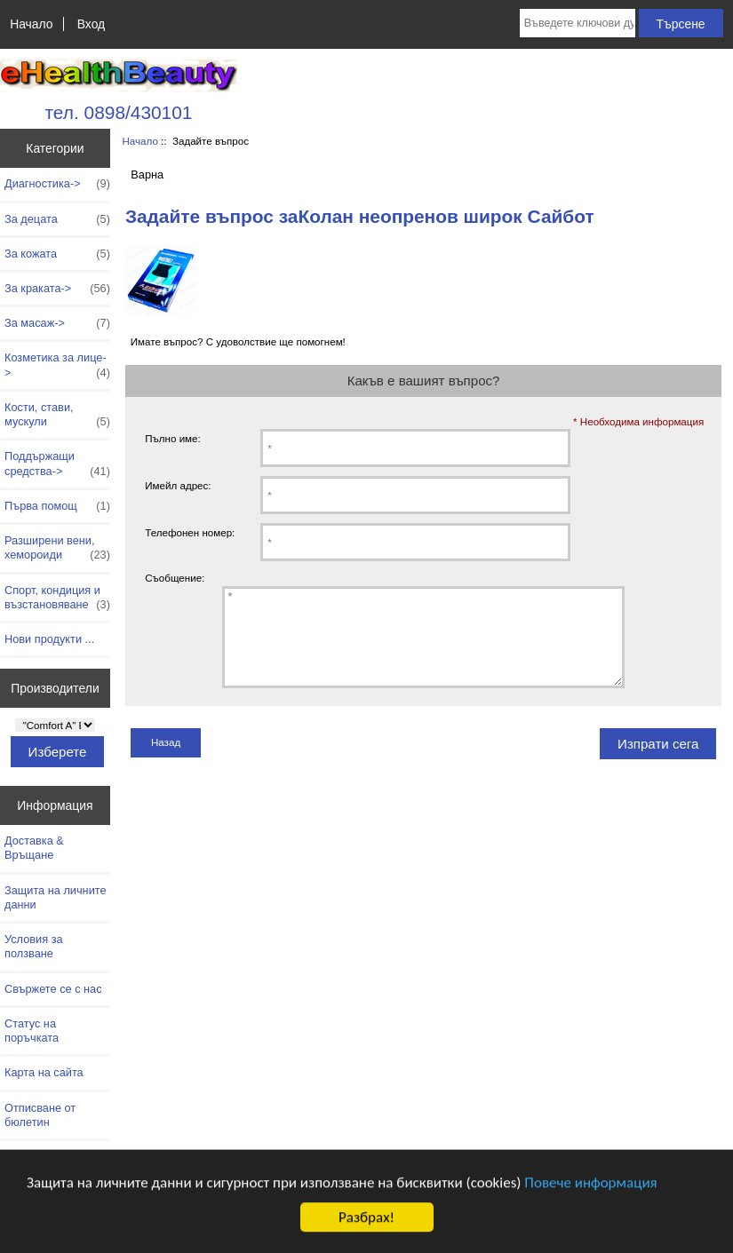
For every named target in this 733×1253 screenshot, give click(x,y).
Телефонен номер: (190, 532)
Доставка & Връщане (34, 847)
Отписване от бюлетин (40, 1115)
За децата (57, 219)
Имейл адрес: (178, 485)
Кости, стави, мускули (57, 414)
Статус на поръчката (31, 1030)
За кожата (57, 254)
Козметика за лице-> (57, 365)
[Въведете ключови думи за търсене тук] (577, 23)
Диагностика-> (57, 184)
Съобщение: (174, 577)
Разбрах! (366, 1226)
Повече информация (590, 1191)
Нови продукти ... (49, 639)
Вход (91, 24)
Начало (31, 24)
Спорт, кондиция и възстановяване (57, 597)
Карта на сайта (44, 1072)
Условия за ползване (33, 946)
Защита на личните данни (55, 897)
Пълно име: (173, 438)
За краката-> (57, 289)
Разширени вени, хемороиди (57, 548)
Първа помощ (57, 506)
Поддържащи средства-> (57, 463)
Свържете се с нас (53, 988)
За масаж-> (57, 323)
